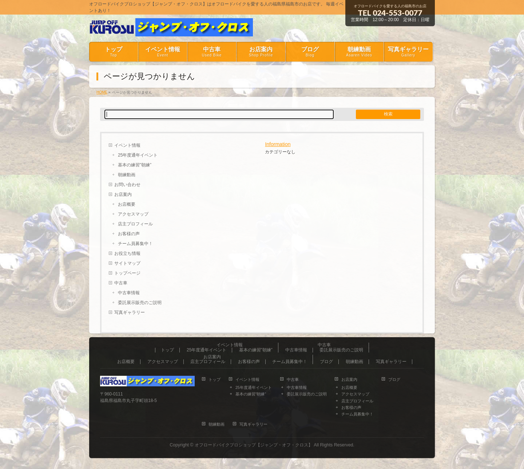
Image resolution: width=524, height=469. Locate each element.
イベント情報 (127, 145)
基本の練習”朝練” (134, 165)
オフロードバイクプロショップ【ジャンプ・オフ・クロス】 (254, 445)
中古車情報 (129, 292)
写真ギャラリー (129, 312)
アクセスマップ (133, 214)
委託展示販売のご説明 (140, 302)
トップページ (127, 273)
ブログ (326, 361)
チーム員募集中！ (135, 243)
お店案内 (123, 194)
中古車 (120, 282)
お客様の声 (129, 233)
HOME (101, 92)
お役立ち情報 (127, 253)
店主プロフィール (135, 223)
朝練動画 (126, 174)
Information (277, 144)
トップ (167, 350)
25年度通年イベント (138, 155)
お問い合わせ (127, 184)
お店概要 (126, 204)
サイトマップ (127, 263)
